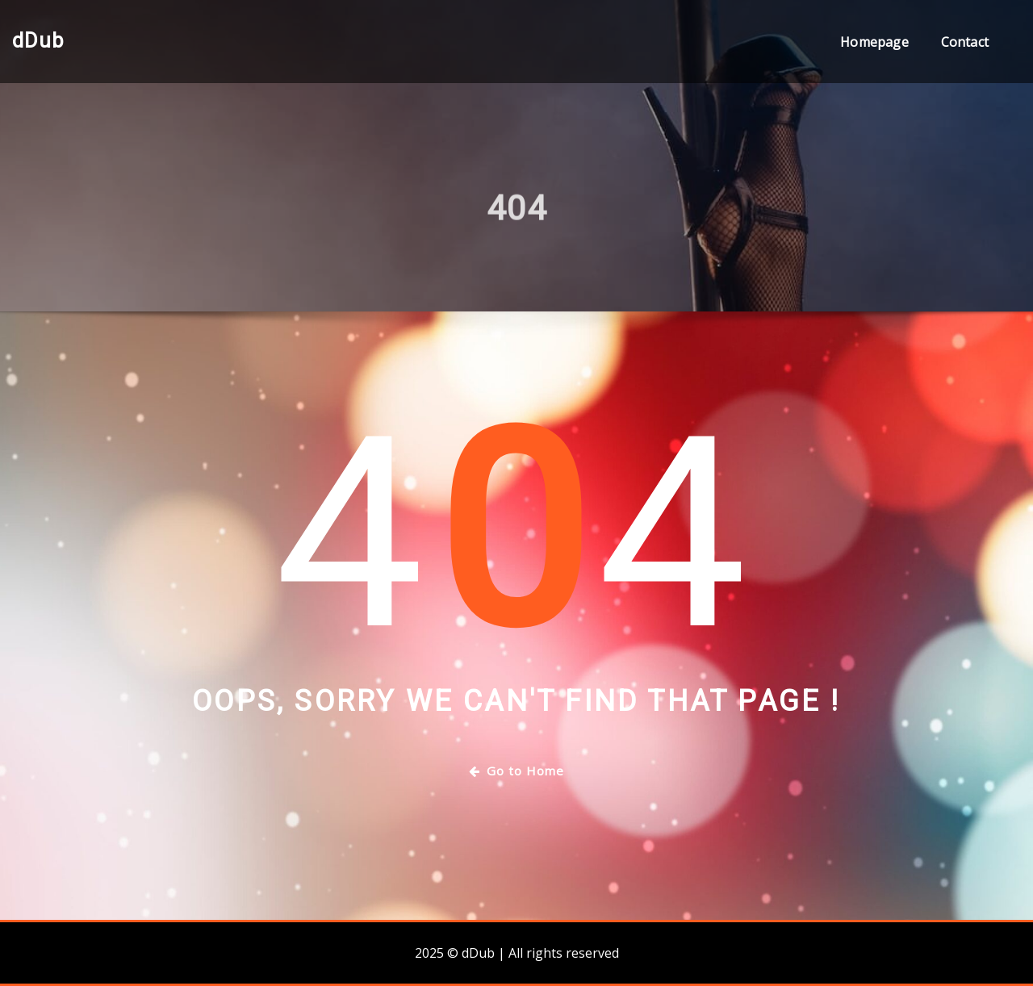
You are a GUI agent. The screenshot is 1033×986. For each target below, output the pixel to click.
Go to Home (516, 770)
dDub (38, 40)
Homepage (874, 42)
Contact (965, 42)
